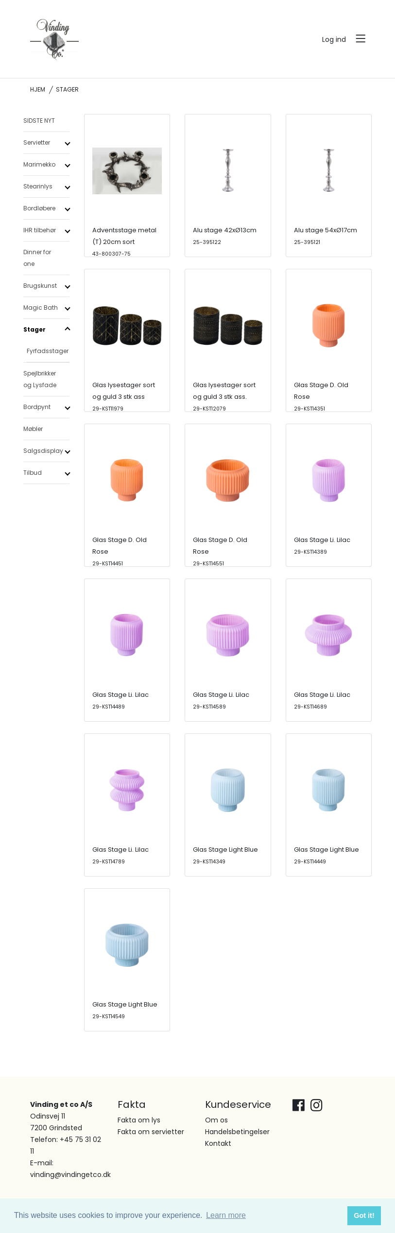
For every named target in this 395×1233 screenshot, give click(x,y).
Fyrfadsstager (48, 351)
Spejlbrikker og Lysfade (39, 379)
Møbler (33, 429)
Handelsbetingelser (237, 1132)
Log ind (334, 39)
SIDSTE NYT (39, 120)
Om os (216, 1120)
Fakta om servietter (151, 1132)
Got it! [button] (364, 1215)
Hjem (37, 89)
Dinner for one (37, 258)
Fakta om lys (139, 1120)
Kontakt (218, 1143)
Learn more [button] (226, 1215)
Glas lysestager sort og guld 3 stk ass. (224, 396)
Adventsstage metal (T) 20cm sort (124, 241)
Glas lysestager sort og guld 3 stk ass (123, 396)
